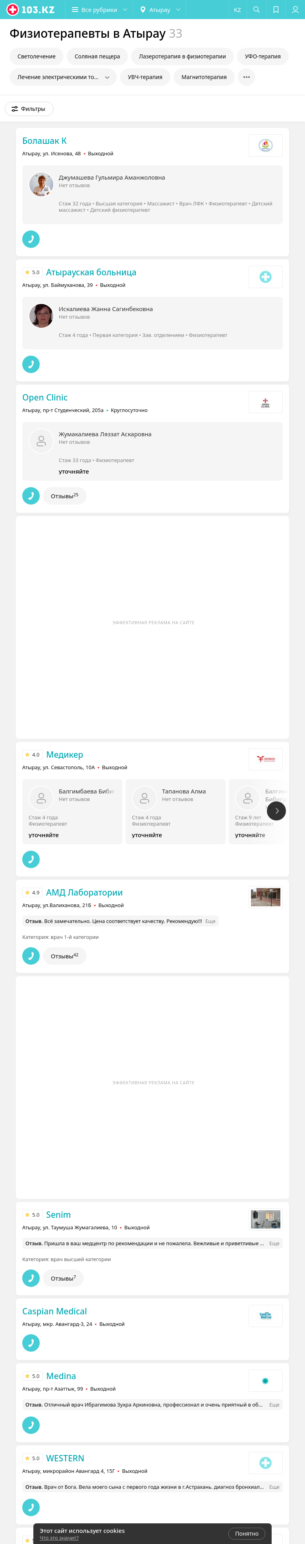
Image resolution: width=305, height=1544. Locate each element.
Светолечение (36, 56)
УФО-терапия (263, 56)
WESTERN (65, 1458)
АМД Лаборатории (84, 892)
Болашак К (44, 140)
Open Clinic (45, 397)
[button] (99, 9)
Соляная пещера (97, 56)
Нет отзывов (74, 185)
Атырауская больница (91, 272)
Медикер (64, 754)
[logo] (31, 9)
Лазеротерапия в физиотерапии (182, 56)
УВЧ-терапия (145, 77)
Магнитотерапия (204, 77)
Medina (61, 1375)
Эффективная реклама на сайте (153, 622)
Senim (58, 1214)
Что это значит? (59, 1537)
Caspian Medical (54, 1311)
